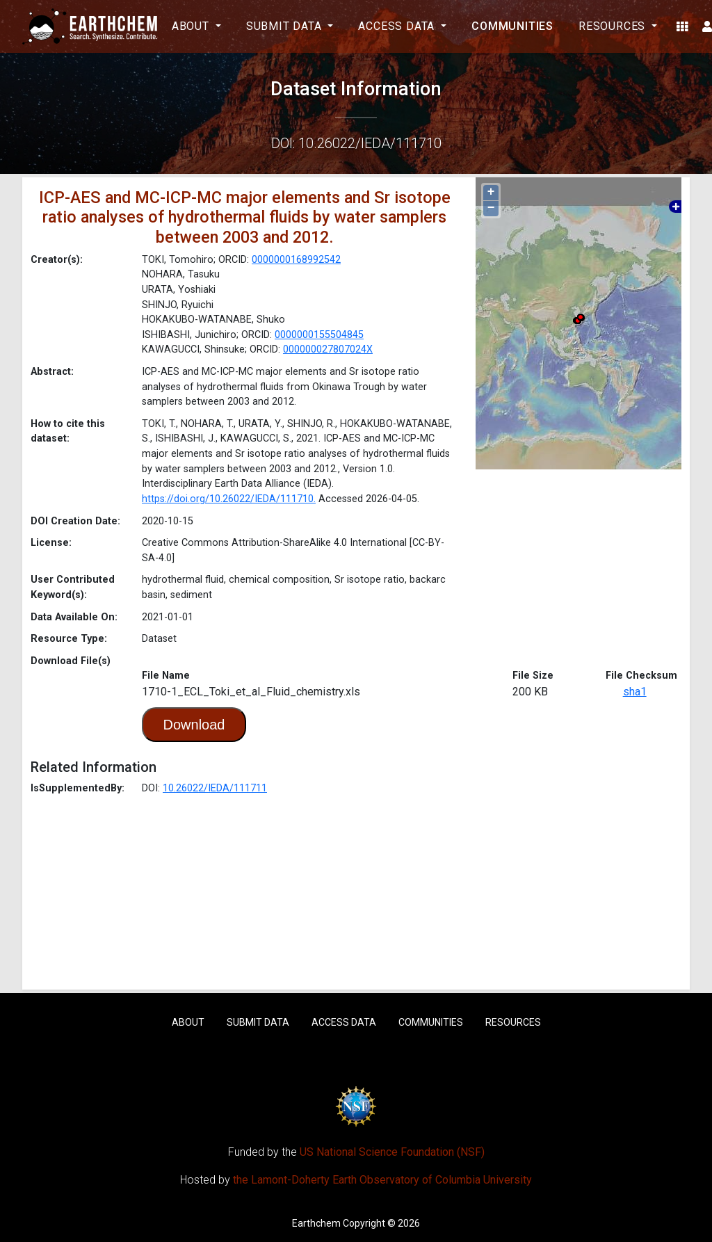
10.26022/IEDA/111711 (215, 788)
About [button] (192, 26)
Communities (512, 26)
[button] (682, 26)
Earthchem (316, 1223)
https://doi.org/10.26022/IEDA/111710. (229, 499)
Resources (513, 1022)
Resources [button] (613, 26)
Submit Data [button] (285, 26)
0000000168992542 (296, 260)
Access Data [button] (398, 26)
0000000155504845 (319, 335)
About (188, 1022)
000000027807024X (328, 349)
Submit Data (258, 1022)
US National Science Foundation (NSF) (392, 1152)
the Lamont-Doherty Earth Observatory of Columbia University (382, 1179)
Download (194, 724)
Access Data (344, 1022)
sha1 (635, 691)
